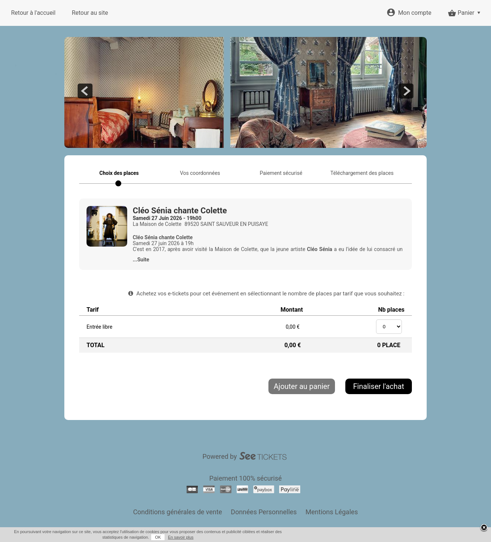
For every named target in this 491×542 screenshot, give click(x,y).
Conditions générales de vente (177, 512)
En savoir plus (180, 537)
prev (85, 91)
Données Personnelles (264, 512)
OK (158, 537)
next (406, 91)
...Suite (141, 259)
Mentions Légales (331, 512)
